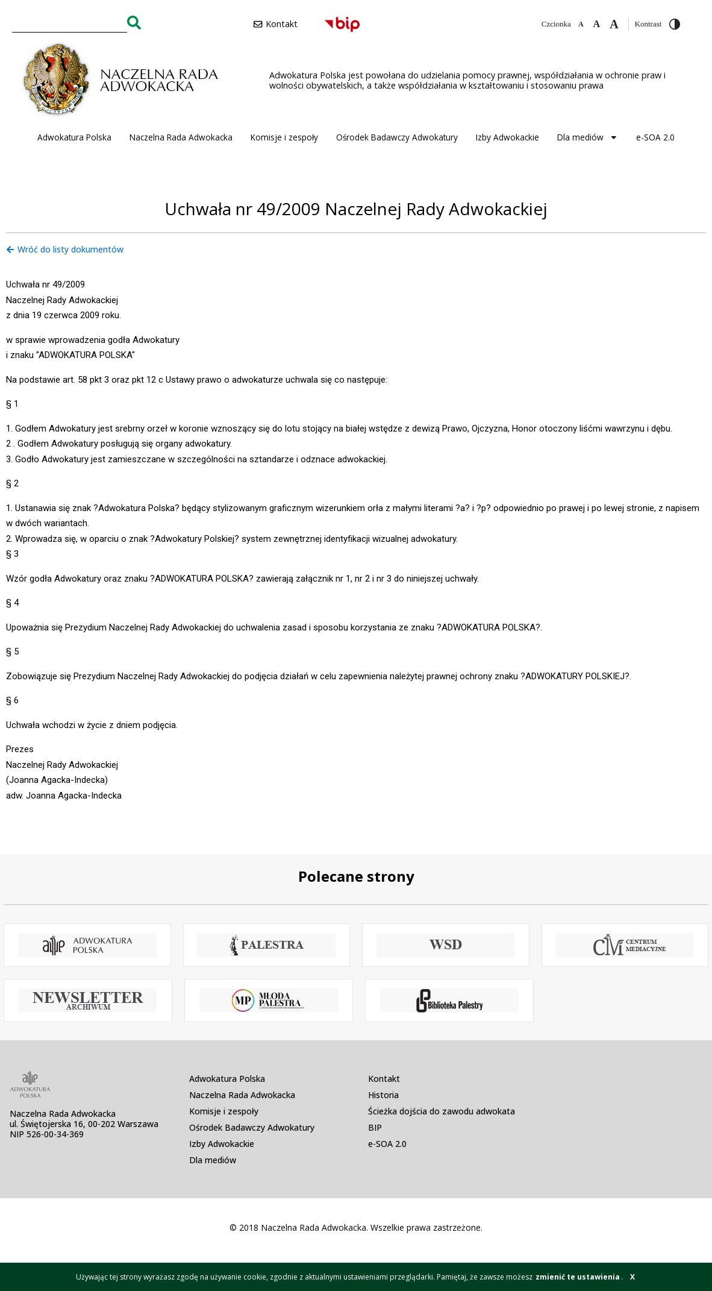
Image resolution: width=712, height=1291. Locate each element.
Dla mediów (587, 137)
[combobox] (69, 22)
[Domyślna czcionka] (597, 24)
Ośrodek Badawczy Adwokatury (397, 137)
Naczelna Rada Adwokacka (181, 137)
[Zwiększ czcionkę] (614, 24)
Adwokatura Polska (74, 137)
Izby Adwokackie (507, 137)
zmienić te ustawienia (578, 1277)
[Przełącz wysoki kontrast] (674, 24)
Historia (383, 1095)
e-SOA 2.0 (655, 137)
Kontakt (384, 1078)
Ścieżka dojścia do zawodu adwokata (441, 1111)
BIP (375, 1127)
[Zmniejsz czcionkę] (581, 24)
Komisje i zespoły (284, 137)
